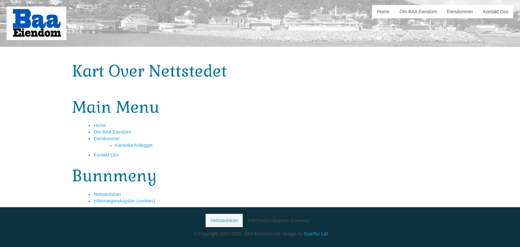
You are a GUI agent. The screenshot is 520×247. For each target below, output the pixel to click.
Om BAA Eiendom (112, 132)
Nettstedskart (107, 194)
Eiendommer (107, 138)
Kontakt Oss (106, 154)
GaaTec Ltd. (316, 233)
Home (100, 125)
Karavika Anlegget (134, 145)
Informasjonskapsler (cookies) (124, 201)
